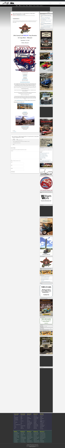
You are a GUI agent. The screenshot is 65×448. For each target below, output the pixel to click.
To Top (38, 13)
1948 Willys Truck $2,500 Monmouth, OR (45, 281)
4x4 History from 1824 (42, 433)
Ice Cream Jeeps (42, 422)
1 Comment (15, 131)
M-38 (14, 428)
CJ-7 (21, 424)
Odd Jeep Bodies (42, 426)
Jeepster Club (35, 439)
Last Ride (41, 417)
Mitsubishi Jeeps (29, 424)
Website (12, 168)
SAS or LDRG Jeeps (29, 422)
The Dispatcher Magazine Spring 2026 (45, 276)
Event (21, 15)
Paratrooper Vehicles (36, 438)
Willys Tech (28, 439)
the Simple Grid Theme (36, 445)
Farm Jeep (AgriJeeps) (23, 438)
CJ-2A (15, 423)
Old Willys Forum (29, 438)
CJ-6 (21, 422)
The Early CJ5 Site (29, 433)
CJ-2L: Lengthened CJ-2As (17, 424)
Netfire (35, 446)
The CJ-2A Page (22, 439)
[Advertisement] (31, 9)
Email (11, 165)
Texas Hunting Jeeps (36, 417)
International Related (29, 423)
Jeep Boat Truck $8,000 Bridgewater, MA (47, 25)
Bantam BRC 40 (16, 434)
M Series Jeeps (22, 433)
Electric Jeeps (35, 428)
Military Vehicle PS (42, 438)
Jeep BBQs (35, 422)
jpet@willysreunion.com (19, 100)
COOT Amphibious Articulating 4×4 (45, 279)
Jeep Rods (28, 417)
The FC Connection (29, 434)
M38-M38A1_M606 (23, 434)
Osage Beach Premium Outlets (25, 126)
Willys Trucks (22, 428)
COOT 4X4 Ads (42, 280)
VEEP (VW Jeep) (29, 418)
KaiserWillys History (36, 432)
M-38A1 (21, 418)
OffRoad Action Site (36, 434)
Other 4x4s (41, 427)
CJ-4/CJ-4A (28, 428)
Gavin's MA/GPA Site (16, 433)
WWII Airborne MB (42, 432)
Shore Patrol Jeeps (36, 424)
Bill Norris (42, 15)
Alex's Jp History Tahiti (42, 434)
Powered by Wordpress (28, 445)
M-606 (21, 417)
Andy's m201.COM (16, 439)
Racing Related (42, 418)
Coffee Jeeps (35, 423)
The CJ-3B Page (29, 432)
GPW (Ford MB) (16, 417)
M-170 (21, 423)
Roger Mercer (42, 17)
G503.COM (15, 438)
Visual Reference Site (36, 433)
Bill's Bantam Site (16, 432)
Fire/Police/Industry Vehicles (42, 421)
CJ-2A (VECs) (15, 422)
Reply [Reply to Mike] (13, 144)
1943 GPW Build (22, 432)
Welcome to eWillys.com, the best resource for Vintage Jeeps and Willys (8, 3)
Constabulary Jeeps (36, 418)
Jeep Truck (41, 439)
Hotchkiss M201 (16, 418)
